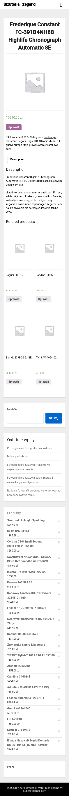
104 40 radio (41, 141)
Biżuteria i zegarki (19, 4)
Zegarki (22, 141)
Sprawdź (13, 127)
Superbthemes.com (34, 790)
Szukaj (12, 408)
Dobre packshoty (17, 456)
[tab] (17, 159)
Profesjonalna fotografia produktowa (29, 448)
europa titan (21, 145)
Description (17, 159)
